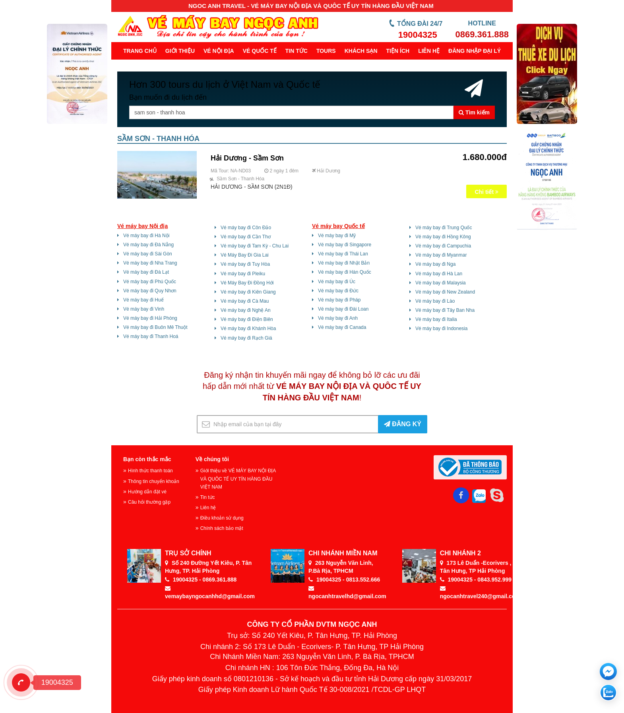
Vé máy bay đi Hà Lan (438, 273)
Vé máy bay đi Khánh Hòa (248, 328)
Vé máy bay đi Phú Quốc (149, 281)
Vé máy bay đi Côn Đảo (246, 227)
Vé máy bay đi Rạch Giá (246, 338)
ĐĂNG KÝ (402, 424)
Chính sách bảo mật (221, 528)
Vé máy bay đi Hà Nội (146, 235)
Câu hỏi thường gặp (149, 502)
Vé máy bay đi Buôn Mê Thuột (155, 327)
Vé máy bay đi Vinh (143, 309)
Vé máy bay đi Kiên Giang (248, 292)
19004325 (417, 35)
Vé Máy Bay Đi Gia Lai (245, 255)
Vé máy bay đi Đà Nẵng (148, 244)
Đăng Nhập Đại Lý (474, 51)
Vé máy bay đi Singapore (344, 244)
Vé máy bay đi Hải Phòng (150, 318)
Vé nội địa (218, 51)
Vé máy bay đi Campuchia (443, 246)
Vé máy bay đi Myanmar (441, 255)
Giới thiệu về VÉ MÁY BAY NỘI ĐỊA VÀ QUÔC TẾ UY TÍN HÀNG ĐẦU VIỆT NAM (238, 478)
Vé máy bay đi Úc (336, 281)
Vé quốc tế (260, 51)
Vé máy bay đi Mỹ (337, 235)
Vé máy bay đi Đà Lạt (146, 272)
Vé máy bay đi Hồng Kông (443, 237)
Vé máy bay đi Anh (338, 318)
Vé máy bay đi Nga (435, 264)
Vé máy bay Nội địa (142, 226)
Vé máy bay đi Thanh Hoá (150, 336)
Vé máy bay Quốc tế (338, 226)
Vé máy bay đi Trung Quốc (443, 227)
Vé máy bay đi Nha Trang (150, 263)
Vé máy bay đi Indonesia (441, 328)
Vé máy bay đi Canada (342, 327)
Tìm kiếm (474, 112)
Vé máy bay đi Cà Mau (245, 301)
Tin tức (296, 51)
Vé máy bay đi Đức (338, 291)
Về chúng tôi (212, 459)
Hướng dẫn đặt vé (147, 492)
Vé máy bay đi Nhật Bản (344, 263)
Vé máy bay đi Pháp (339, 300)
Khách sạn (361, 51)
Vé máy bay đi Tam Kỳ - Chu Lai (255, 246)
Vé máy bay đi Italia (436, 319)
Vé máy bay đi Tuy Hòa (245, 264)
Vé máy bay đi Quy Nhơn (149, 291)
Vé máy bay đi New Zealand (445, 292)
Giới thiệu (180, 51)
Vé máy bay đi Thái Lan (343, 254)
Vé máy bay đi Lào (435, 301)
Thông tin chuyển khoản (153, 481)
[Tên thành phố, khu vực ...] (291, 112)
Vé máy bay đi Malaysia (440, 283)
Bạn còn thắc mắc (147, 459)
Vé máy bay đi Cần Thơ (246, 237)
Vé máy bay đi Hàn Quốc (344, 272)
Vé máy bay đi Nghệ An (246, 310)
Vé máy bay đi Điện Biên (247, 319)
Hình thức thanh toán (150, 470)
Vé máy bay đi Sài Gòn (147, 254)
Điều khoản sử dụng (222, 518)
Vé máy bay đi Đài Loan (343, 309)
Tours (326, 51)
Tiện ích (398, 51)
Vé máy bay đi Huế (143, 300)
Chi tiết (486, 192)
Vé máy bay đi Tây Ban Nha (445, 310)
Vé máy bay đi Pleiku (243, 273)
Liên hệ (429, 51)
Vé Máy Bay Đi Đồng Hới (247, 283)
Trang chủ (140, 51)
